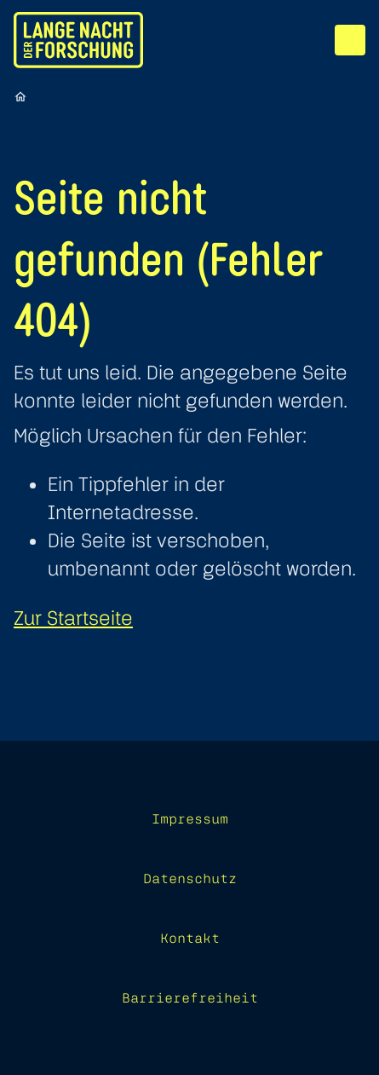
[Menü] (350, 40)
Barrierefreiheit (190, 997)
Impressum (190, 818)
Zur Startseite (73, 617)
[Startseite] (20, 96)
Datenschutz (190, 878)
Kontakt (190, 937)
